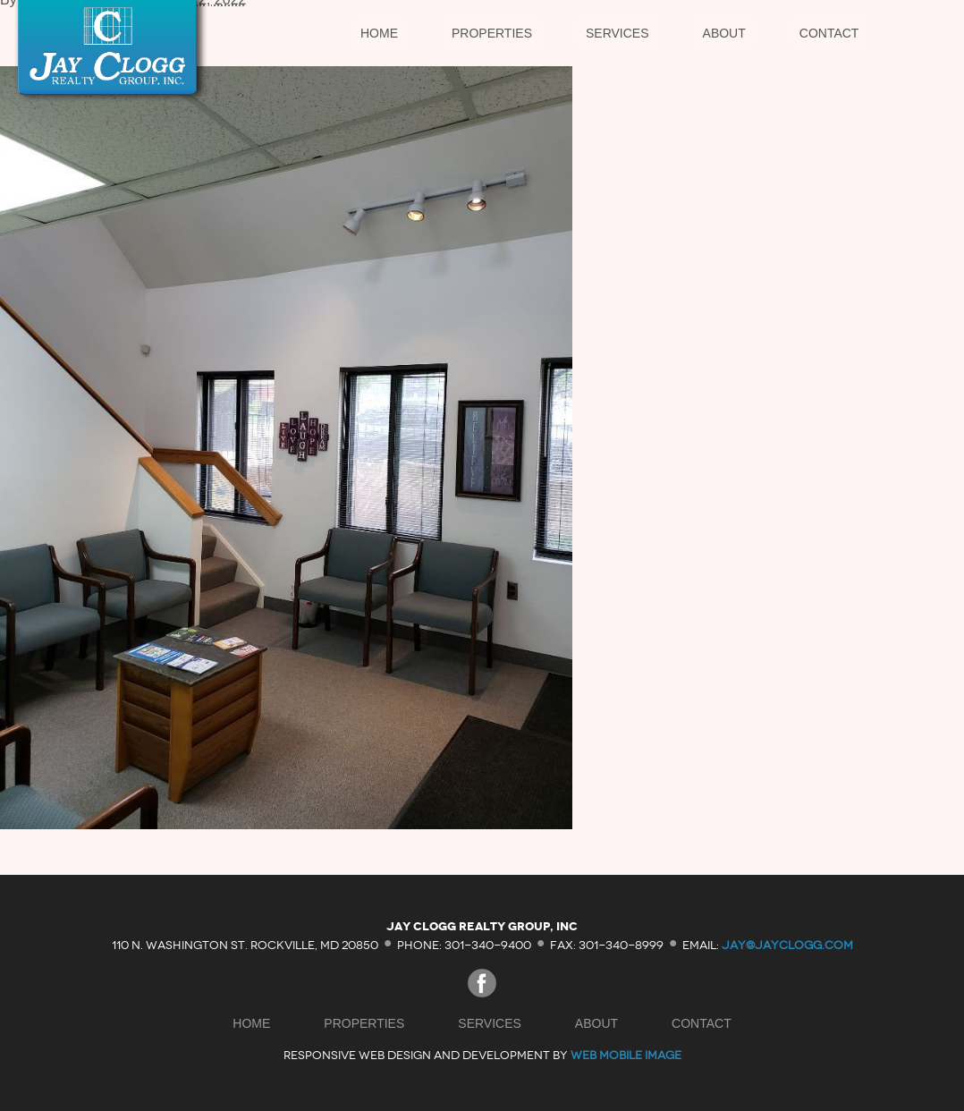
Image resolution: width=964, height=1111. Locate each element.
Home (379, 33)
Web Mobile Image (626, 1055)
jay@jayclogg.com (787, 944)
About (724, 33)
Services (617, 33)
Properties (492, 33)
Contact (829, 33)
